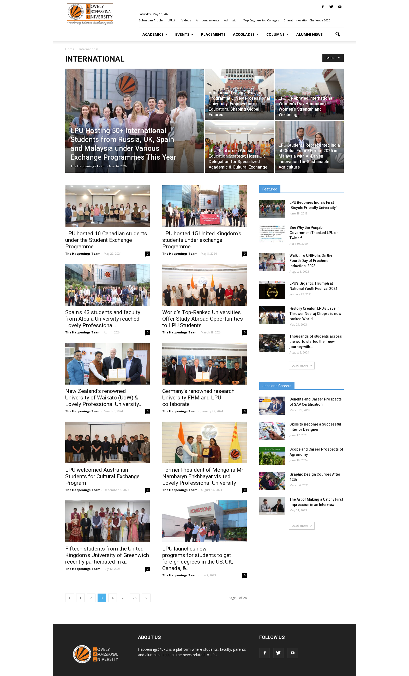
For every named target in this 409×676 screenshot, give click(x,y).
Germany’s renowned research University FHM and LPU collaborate (198, 397)
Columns (277, 34)
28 (134, 598)
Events (184, 34)
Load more (302, 365)
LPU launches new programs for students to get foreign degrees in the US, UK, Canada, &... (197, 558)
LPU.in (172, 20)
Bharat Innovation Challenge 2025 (307, 20)
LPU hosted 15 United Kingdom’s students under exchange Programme (201, 240)
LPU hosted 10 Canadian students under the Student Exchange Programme (106, 240)
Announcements (207, 20)
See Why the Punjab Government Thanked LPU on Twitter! (314, 232)
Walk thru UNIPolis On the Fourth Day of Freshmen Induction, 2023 (311, 260)
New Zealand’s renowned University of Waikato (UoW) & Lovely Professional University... (104, 397)
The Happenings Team (87, 166)
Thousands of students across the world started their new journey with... (316, 341)
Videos (186, 20)
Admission (231, 20)
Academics (155, 34)
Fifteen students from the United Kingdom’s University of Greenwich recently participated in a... (107, 555)
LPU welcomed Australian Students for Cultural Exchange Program (102, 476)
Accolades (246, 34)
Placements (213, 34)
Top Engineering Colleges (261, 20)
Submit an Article (151, 20)
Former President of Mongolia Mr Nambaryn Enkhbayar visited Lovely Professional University (202, 476)
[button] (337, 34)
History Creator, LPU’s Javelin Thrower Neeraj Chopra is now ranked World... (315, 313)
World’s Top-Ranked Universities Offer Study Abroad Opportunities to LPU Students (202, 318)
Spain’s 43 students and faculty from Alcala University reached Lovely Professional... (102, 318)
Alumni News (309, 34)
